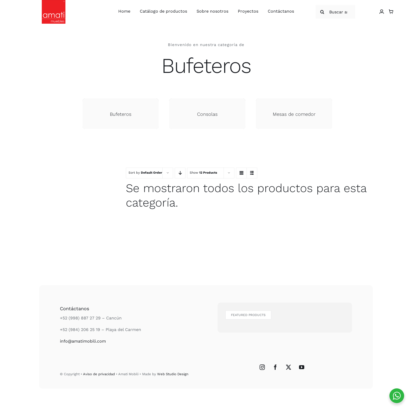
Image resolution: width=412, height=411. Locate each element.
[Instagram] (262, 367)
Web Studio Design (172, 374)
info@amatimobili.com (83, 341)
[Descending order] (180, 173)
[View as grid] (241, 173)
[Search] (322, 12)
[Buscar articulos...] (335, 12)
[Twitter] (288, 367)
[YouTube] (302, 367)
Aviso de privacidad (99, 374)
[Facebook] (275, 367)
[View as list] (252, 173)
